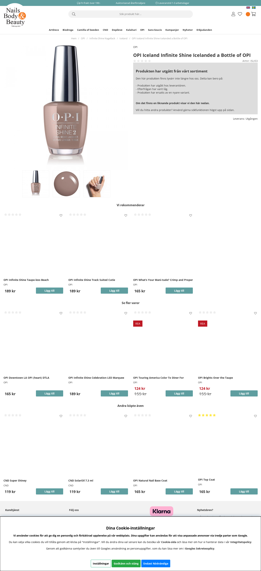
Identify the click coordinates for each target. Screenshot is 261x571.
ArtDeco (54, 29)
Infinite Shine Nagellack (102, 38)
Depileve (117, 29)
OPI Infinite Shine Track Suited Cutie (91, 280)
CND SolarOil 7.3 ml (80, 480)
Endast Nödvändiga (155, 563)
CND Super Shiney (15, 480)
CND (105, 29)
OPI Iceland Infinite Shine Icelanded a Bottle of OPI (159, 38)
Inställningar (101, 563)
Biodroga (68, 29)
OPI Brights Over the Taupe (215, 377)
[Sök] (130, 14)
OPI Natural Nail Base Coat (150, 480)
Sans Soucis (155, 29)
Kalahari (131, 29)
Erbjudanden (204, 29)
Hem (74, 38)
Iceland (123, 38)
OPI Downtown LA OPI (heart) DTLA (26, 377)
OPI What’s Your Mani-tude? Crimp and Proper (163, 280)
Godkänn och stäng (126, 563)
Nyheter (188, 29)
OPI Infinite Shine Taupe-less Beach (26, 280)
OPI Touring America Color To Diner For (158, 377)
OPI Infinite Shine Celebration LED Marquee (96, 377)
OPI (142, 29)
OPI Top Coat (206, 479)
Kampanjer (172, 29)
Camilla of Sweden (88, 29)
